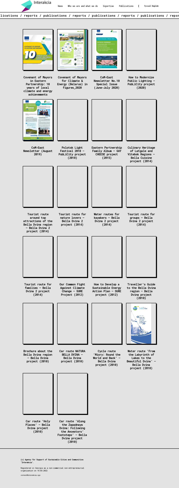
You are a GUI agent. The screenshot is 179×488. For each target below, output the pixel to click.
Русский (147, 6)
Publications (126, 6)
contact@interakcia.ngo (30, 475)
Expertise (108, 6)
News (60, 6)
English (155, 6)
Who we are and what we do (83, 6)
